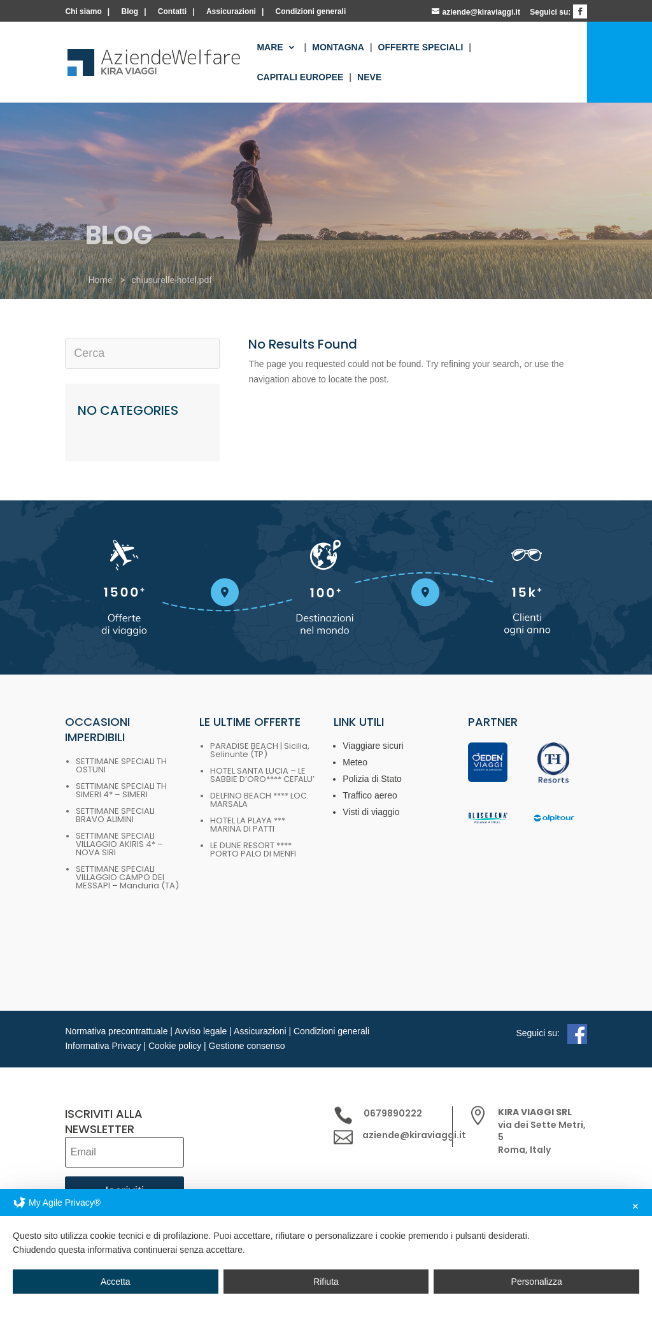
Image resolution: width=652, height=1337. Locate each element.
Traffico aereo (370, 795)
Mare (270, 47)
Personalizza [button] (536, 1281)
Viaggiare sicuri (373, 746)
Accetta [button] (116, 1281)
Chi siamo (83, 12)
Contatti (172, 12)
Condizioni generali (311, 12)
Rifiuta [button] (326, 1281)
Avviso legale (200, 1031)
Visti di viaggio (371, 812)
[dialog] (326, 1263)
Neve (369, 77)
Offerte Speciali (421, 47)
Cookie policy (174, 1046)
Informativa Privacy (103, 1046)
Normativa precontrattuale (116, 1031)
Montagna (338, 47)
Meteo (355, 762)
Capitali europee (300, 77)
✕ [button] (635, 1206)
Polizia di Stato (372, 779)
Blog (129, 12)
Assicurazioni (231, 12)
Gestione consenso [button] (247, 1046)
